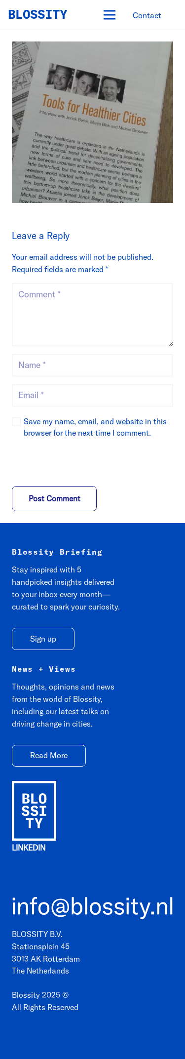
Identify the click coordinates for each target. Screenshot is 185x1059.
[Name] (92, 365)
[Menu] (109, 14)
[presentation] (79, 465)
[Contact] (147, 15)
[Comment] (92, 314)
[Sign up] (43, 639)
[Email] (92, 395)
